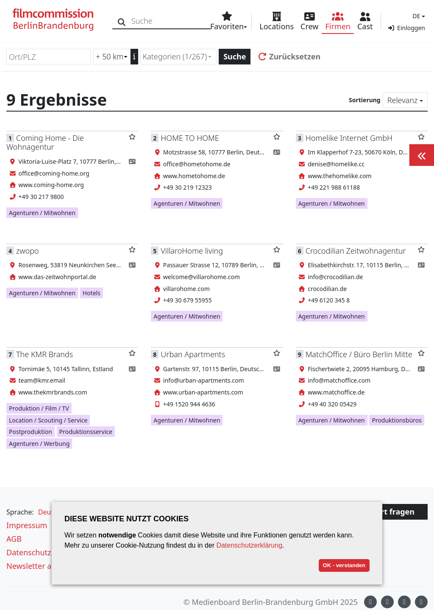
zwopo (27, 251)
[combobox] (178, 56)
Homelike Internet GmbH (349, 138)
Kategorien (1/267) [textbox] (175, 56)
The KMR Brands (44, 354)
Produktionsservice (85, 432)
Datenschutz (28, 552)
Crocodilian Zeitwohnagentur (356, 251)
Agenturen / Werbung (39, 443)
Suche (234, 56)
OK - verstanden (344, 565)
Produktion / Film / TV (39, 408)
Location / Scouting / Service (48, 420)
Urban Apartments (193, 354)
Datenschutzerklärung (249, 545)
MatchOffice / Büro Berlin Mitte (359, 354)
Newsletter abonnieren (47, 566)
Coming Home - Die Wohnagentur (45, 142)
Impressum (26, 525)
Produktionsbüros (397, 420)
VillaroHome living (192, 251)
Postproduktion (30, 432)
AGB (14, 539)
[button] (418, 16)
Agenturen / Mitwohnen (42, 213)
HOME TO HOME (190, 138)
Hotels (91, 293)
